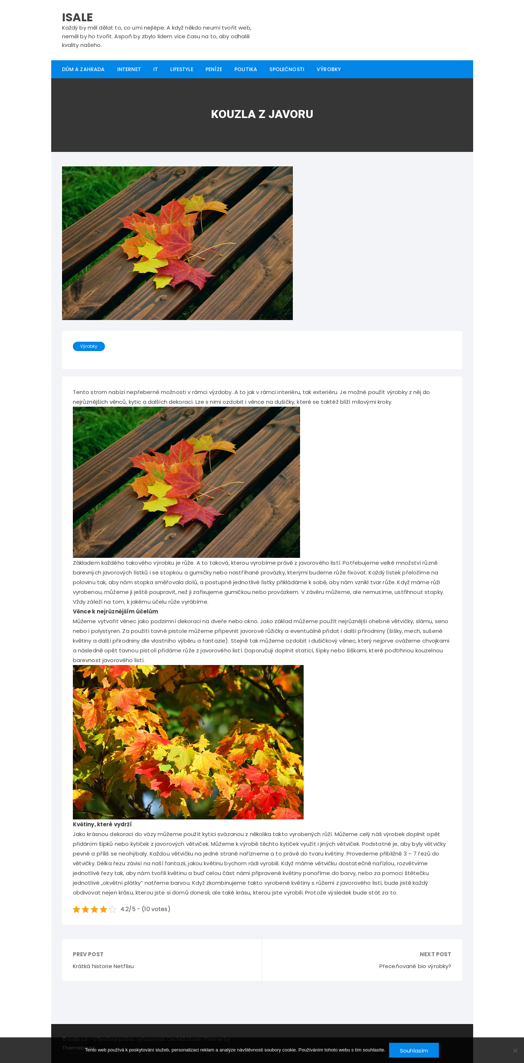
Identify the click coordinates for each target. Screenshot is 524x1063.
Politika (245, 69)
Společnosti (286, 69)
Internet (129, 69)
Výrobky (329, 69)
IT (155, 69)
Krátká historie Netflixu (103, 966)
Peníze (214, 69)
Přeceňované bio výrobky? (415, 966)
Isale (77, 17)
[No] (515, 1050)
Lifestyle (181, 69)
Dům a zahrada (83, 69)
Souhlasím (414, 1050)
